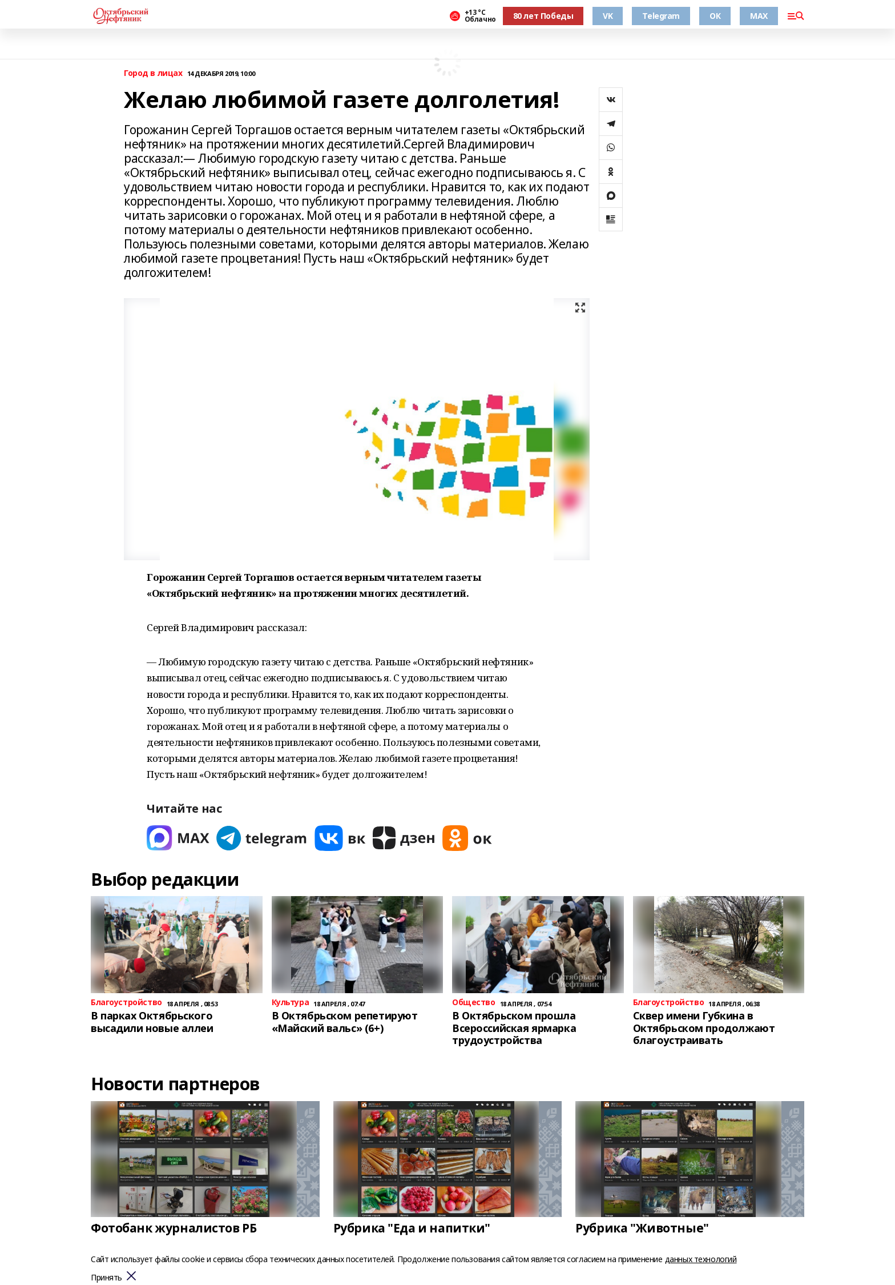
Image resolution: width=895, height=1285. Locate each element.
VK (607, 15)
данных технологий (701, 1259)
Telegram (661, 15)
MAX (759, 15)
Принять (106, 1278)
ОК (714, 15)
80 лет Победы (543, 15)
